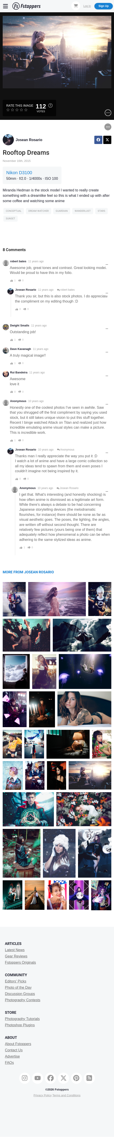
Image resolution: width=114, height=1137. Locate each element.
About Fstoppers (18, 1044)
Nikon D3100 (19, 172)
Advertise (12, 1056)
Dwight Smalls (19, 325)
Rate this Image (19, 105)
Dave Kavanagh (20, 349)
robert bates (18, 261)
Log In (87, 6)
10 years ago (36, 401)
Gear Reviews (16, 956)
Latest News (15, 950)
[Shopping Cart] (75, 5)
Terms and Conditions (66, 1095)
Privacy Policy (43, 1095)
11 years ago (36, 261)
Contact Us (14, 1050)
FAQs (9, 1063)
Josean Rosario (29, 140)
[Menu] (5, 6)
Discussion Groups (20, 994)
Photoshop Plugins (20, 1025)
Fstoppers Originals (20, 962)
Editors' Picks (15, 981)
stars (101, 211)
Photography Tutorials (22, 1019)
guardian (62, 211)
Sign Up (104, 6)
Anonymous (65, 449)
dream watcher (38, 211)
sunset (10, 218)
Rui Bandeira (18, 372)
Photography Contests (22, 1000)
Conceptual (13, 211)
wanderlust (83, 211)
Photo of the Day (18, 987)
